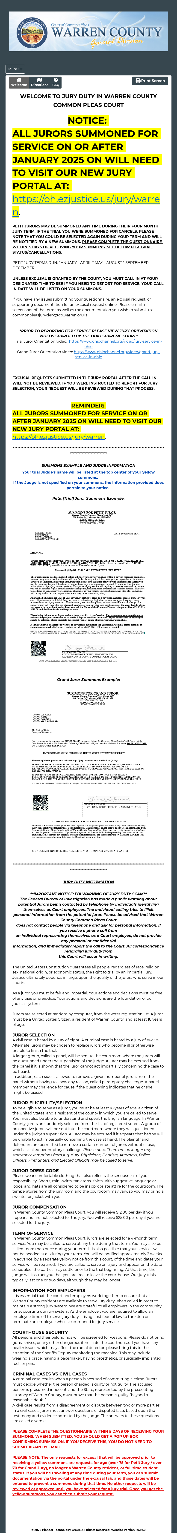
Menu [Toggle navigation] (15, 69)
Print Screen (150, 80)
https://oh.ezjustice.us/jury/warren (58, 436)
